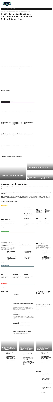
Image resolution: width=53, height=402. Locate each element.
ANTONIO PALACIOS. (6, 219)
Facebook (25, 186)
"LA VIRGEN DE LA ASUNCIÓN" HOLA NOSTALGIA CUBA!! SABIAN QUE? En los (43, 291)
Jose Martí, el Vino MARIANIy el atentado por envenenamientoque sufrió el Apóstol (11, 257)
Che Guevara (25, 273)
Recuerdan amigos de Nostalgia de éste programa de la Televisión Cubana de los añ (6, 134)
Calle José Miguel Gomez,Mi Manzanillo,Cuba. (39, 211)
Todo (4, 11)
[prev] (48, 156)
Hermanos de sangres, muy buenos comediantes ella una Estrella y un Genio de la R (40, 221)
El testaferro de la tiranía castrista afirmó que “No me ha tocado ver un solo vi (46, 356)
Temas (8, 8)
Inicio (2, 11)
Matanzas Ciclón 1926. (16, 145)
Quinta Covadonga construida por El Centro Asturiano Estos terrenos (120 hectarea (29, 134)
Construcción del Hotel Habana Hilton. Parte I (15, 156)
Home (4, 8)
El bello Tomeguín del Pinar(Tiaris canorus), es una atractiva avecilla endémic (18, 134)
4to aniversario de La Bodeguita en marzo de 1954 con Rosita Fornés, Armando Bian (29, 209)
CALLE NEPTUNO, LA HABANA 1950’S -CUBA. (48, 211)
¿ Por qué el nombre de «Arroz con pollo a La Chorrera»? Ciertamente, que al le (28, 352)
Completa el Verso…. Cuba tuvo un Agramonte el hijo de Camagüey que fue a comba (9, 347)
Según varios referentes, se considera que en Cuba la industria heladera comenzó (29, 213)
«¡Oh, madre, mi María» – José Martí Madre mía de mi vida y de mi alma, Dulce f (43, 347)
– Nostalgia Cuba (17, 292)
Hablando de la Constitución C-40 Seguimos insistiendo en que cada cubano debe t (48, 221)
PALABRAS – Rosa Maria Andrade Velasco (42, 242)
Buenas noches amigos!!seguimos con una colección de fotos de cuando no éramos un (46, 255)
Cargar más (44, 390)
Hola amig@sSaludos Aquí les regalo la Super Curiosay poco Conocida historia (27, 356)
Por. (20, 242)
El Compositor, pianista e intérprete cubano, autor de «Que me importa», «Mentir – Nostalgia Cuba (47, 251)
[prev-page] (1, 149)
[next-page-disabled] (3, 286)
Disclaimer (12, 8)
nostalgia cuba (8, 90)
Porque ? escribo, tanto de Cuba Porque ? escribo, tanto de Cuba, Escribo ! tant (17, 123)
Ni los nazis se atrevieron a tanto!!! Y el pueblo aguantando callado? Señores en (8, 244)
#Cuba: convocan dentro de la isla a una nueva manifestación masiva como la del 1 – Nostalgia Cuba (26, 347)
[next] (50, 156)
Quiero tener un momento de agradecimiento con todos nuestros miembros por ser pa (11, 356)
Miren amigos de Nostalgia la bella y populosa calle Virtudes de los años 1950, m (29, 222)
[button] (50, 8)
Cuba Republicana (15, 273)
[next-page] (3, 149)
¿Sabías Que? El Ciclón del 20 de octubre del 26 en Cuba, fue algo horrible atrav (29, 146)
